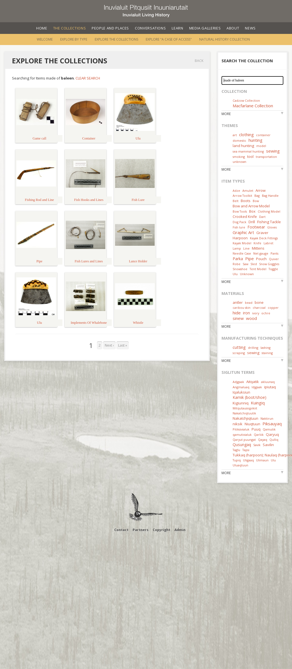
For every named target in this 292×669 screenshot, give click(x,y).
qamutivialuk (242, 434)
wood (251, 318)
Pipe (249, 258)
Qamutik (269, 429)
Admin (180, 530)
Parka (238, 258)
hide (237, 312)
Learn (177, 28)
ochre (265, 313)
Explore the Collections (116, 39)
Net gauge (260, 253)
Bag (257, 195)
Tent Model (258, 269)
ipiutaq (270, 386)
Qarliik (259, 434)
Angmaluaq (241, 387)
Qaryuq (272, 434)
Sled (253, 264)
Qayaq (262, 439)
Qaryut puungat (244, 439)
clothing (246, 134)
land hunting (243, 145)
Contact (121, 530)
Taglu (236, 450)
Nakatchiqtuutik (244, 413)
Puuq (256, 429)
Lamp (237, 248)
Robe (236, 264)
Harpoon (240, 237)
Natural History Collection (224, 39)
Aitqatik (252, 381)
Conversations (150, 28)
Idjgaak (257, 387)
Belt (236, 201)
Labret (268, 243)
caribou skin (241, 307)
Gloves (272, 227)
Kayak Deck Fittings (264, 238)
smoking (239, 157)
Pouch (261, 258)
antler (238, 302)
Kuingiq (258, 403)
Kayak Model (242, 243)
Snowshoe (240, 269)
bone (259, 302)
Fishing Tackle (269, 221)
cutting (239, 347)
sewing (273, 151)
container (263, 135)
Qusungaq (242, 444)
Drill (252, 221)
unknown (239, 162)
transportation (266, 157)
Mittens (258, 248)
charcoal (259, 307)
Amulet (247, 190)
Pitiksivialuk (241, 429)
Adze (236, 190)
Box (252, 211)
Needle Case (242, 253)
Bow (256, 201)
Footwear (256, 227)
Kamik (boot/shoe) (249, 397)
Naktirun (267, 418)
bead (248, 302)
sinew (238, 318)
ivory (255, 313)
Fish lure (239, 227)
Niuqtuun (252, 423)
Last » (122, 345)
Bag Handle (270, 195)
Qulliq (273, 439)
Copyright (161, 530)
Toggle (273, 269)
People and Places (110, 28)
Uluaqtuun (240, 465)
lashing (266, 347)
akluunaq (268, 382)
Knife (257, 243)
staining (267, 353)
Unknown (247, 274)
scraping (239, 353)
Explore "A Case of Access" (169, 39)
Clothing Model (269, 211)
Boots (245, 200)
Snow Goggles (269, 264)
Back (199, 60)
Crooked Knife (245, 216)
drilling (253, 347)
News (250, 28)
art (235, 135)
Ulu (235, 274)
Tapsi (245, 450)
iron (246, 312)
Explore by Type (73, 39)
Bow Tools (240, 211)
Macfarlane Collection (253, 105)
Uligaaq (248, 460)
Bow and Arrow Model (251, 205)
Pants (274, 253)
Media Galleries (205, 28)
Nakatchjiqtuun (245, 418)
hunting (255, 140)
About (233, 28)
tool (250, 156)
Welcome (45, 39)
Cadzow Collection (246, 100)
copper (273, 307)
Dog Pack (240, 222)
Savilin (268, 444)
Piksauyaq (272, 423)
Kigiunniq (241, 403)
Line (246, 248)
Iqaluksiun (241, 392)
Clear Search (88, 78)
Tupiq (237, 460)
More (226, 113)
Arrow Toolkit (242, 195)
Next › (109, 345)
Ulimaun (262, 460)
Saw (245, 264)
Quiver (274, 259)
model (261, 146)
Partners (141, 530)
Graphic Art (243, 232)
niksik (237, 423)
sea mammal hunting (248, 151)
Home (41, 28)
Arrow (261, 190)
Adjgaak (238, 382)
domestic (239, 140)
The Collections (69, 28)
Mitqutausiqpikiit (245, 408)
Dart (262, 217)
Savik (257, 445)
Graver (262, 232)
